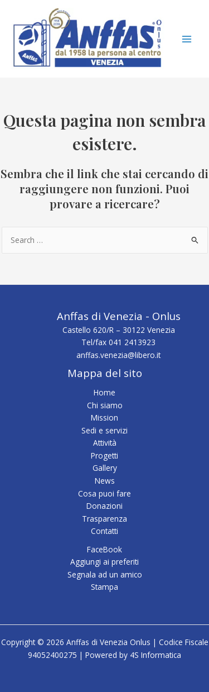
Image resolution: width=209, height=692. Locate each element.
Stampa (104, 586)
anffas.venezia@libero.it (118, 355)
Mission (104, 417)
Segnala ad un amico (104, 574)
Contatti (104, 531)
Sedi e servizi (104, 430)
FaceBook (104, 549)
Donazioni (104, 505)
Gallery (105, 467)
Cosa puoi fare (104, 493)
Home (104, 392)
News (105, 480)
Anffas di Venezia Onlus (15, 69)
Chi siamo (105, 405)
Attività (104, 442)
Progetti (104, 455)
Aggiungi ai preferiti (104, 561)
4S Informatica (155, 655)
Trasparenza (104, 518)
